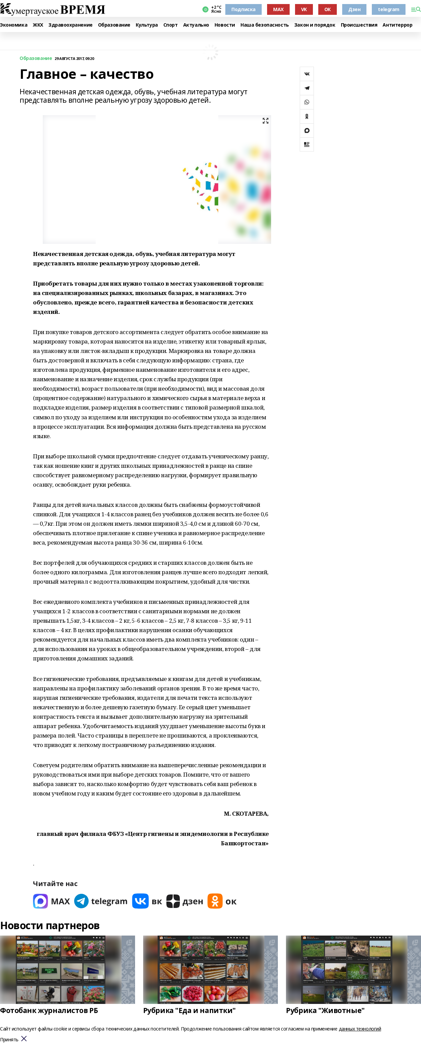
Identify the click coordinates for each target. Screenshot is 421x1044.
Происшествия (359, 25)
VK (304, 9)
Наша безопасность (264, 25)
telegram (388, 9)
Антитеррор (397, 25)
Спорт (170, 25)
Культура (147, 25)
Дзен (354, 9)
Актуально (196, 25)
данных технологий (360, 1028)
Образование (114, 25)
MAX (278, 9)
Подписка (243, 9)
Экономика (13, 25)
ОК (327, 9)
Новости (225, 25)
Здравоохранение (70, 25)
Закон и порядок (314, 25)
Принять (9, 1040)
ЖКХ (38, 25)
